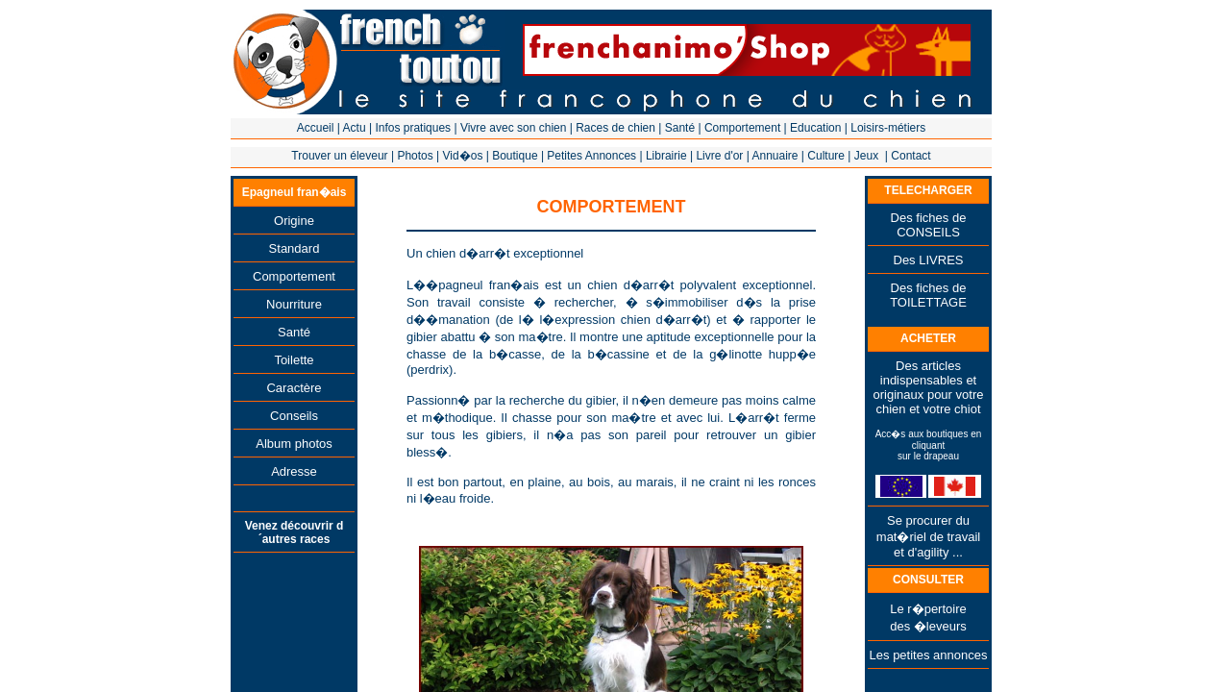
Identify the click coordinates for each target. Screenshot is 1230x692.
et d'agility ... (928, 552)
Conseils (294, 415)
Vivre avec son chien (513, 128)
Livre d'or (719, 155)
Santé (680, 128)
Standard (294, 248)
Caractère (293, 388)
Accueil (315, 128)
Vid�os (463, 155)
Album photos (294, 443)
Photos (414, 155)
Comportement (742, 128)
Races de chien (615, 128)
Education (815, 128)
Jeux (866, 155)
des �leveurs (928, 626)
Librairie (666, 155)
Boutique (514, 155)
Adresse (294, 471)
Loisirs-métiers (887, 128)
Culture (826, 155)
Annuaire (774, 155)
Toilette (293, 360)
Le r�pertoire (928, 609)
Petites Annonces (591, 155)
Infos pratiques (413, 128)
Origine (294, 220)
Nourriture (294, 304)
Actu (354, 128)
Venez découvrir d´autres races (294, 532)
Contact (910, 155)
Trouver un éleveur (339, 155)
